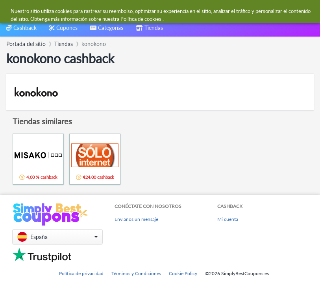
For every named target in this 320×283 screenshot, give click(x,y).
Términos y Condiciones (136, 273)
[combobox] (144, 11)
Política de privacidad (81, 273)
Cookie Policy (183, 273)
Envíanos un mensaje (136, 219)
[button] (57, 236)
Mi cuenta (227, 219)
